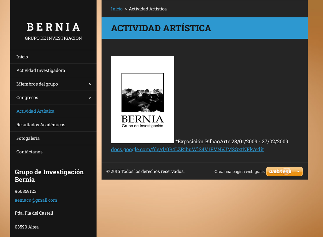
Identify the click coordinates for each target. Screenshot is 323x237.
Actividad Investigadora (40, 70)
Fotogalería (28, 138)
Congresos (27, 97)
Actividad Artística (35, 111)
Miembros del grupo (37, 84)
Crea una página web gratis (239, 171)
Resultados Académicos (40, 124)
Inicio (22, 57)
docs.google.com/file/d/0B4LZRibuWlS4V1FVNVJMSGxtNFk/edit (187, 149)
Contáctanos (29, 152)
